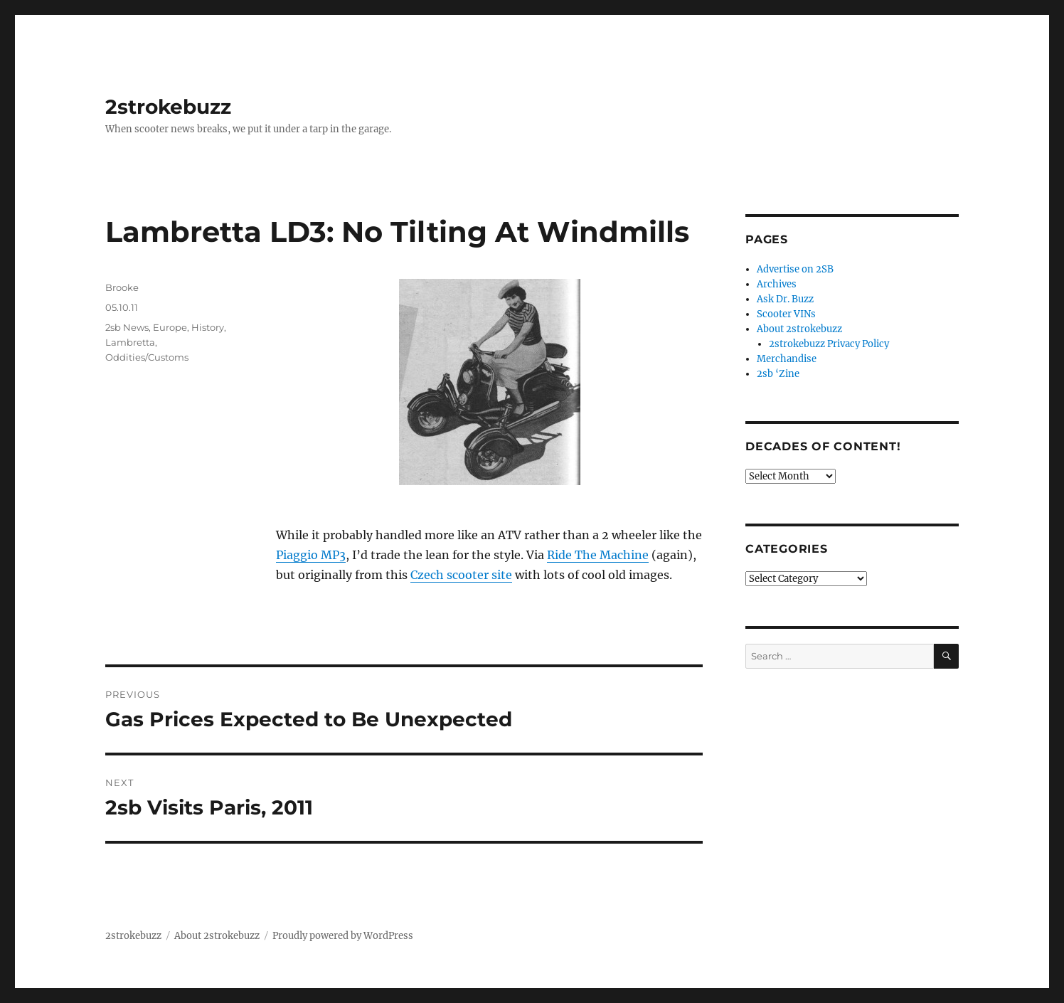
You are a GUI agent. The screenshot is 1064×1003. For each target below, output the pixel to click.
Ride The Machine (598, 555)
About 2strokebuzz (799, 329)
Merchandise (786, 359)
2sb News (127, 327)
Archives (777, 284)
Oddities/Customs (146, 357)
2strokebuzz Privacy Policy (829, 344)
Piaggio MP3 (311, 555)
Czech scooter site (461, 575)
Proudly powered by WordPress (342, 936)
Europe (170, 327)
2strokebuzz (168, 107)
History (207, 327)
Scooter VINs (786, 314)
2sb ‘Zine (778, 374)
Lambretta (130, 342)
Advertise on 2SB (795, 269)
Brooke (122, 287)
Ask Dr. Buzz (785, 299)
